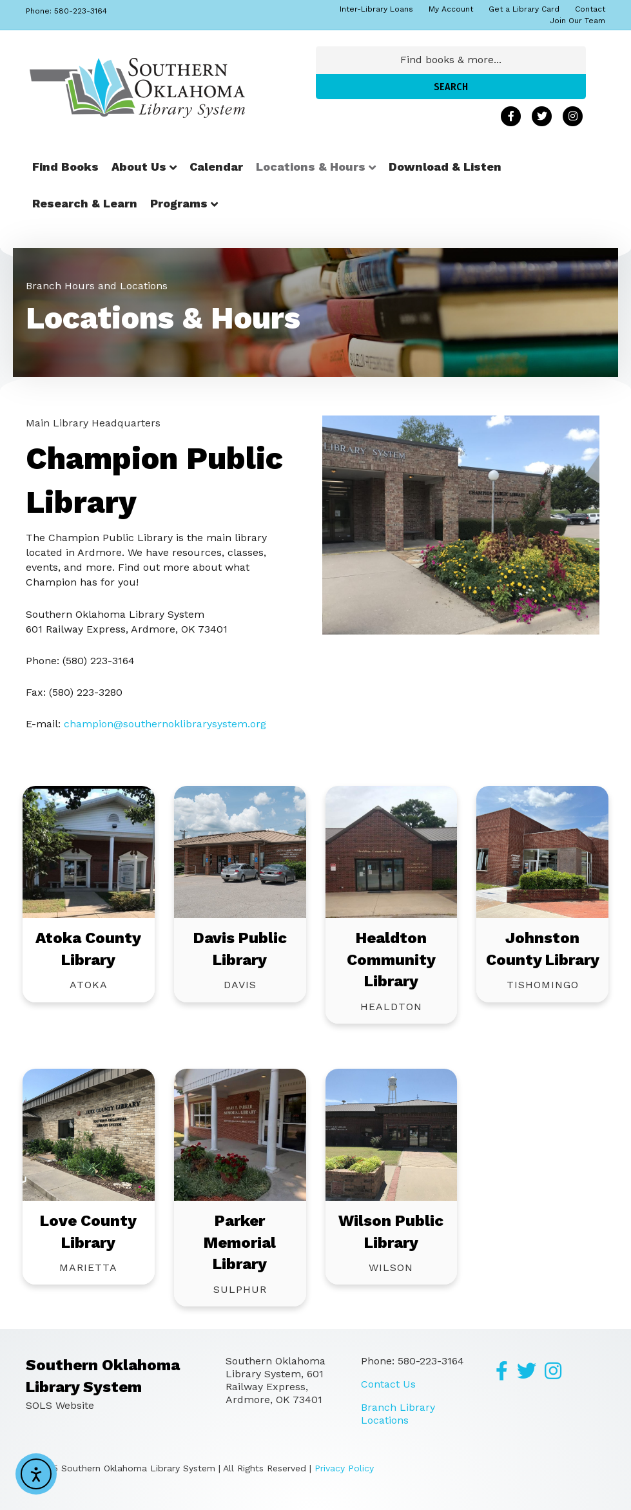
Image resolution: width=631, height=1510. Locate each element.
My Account (451, 9)
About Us (139, 166)
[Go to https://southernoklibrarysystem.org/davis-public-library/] (240, 852)
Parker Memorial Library (240, 1242)
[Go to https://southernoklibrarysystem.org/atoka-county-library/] (89, 852)
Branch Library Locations (398, 1413)
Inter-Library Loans (376, 9)
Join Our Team (577, 20)
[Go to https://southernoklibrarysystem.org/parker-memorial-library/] (240, 1135)
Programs (179, 203)
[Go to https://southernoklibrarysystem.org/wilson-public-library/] (391, 1135)
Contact (590, 9)
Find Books (65, 166)
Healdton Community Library (391, 959)
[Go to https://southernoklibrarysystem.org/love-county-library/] (89, 1135)
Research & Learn (84, 203)
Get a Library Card (524, 9)
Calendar (216, 166)
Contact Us (388, 1384)
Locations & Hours (310, 166)
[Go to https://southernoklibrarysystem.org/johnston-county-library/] (542, 852)
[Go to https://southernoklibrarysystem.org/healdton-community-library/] (391, 852)
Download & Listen (445, 166)
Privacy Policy (344, 1468)
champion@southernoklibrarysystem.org (165, 724)
